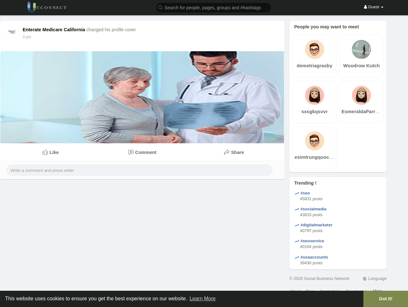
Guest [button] (373, 6)
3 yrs (27, 37)
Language (374, 278)
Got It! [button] (385, 298)
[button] (213, 7)
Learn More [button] (203, 298)
